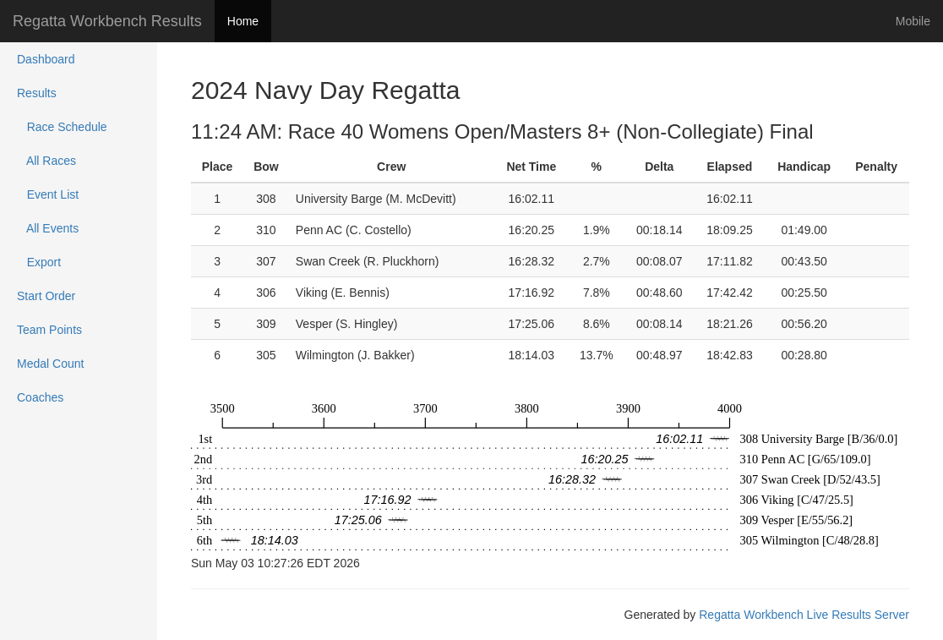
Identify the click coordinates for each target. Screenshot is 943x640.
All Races (46, 160)
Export (39, 262)
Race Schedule (62, 127)
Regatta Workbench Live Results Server (804, 614)
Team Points (49, 329)
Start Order (46, 296)
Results (37, 93)
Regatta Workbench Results (107, 21)
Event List (48, 194)
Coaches (40, 397)
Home (243, 21)
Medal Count (50, 363)
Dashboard (46, 59)
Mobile (913, 21)
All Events (48, 228)
